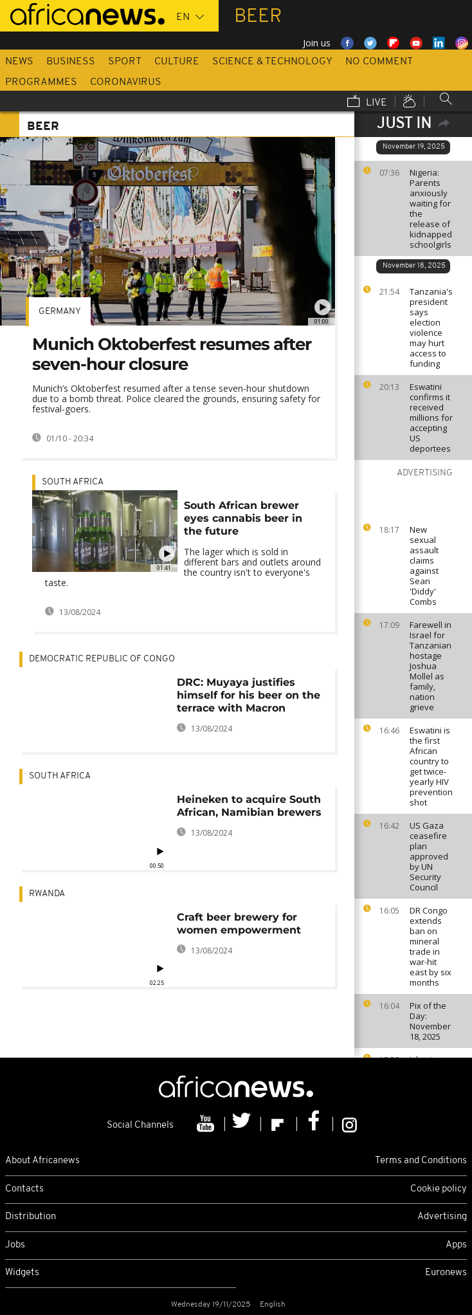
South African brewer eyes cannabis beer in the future (243, 518)
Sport (124, 62)
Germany (60, 312)
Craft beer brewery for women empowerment (239, 923)
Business (70, 62)
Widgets (22, 1273)
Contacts (24, 1189)
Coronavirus (125, 82)
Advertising (442, 1217)
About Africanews (42, 1161)
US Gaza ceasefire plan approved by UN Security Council (429, 856)
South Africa (73, 482)
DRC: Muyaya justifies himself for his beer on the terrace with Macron (248, 695)
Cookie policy (438, 1189)
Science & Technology (272, 62)
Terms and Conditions (421, 1161)
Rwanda (47, 894)
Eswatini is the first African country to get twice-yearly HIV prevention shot (431, 766)
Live (367, 102)
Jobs (15, 1245)
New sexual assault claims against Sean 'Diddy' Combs (424, 565)
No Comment (379, 62)
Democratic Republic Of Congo (102, 659)
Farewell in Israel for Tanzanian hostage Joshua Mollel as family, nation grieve (430, 666)
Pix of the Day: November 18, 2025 (430, 1021)
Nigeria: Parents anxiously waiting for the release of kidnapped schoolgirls (431, 208)
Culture (176, 62)
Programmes (41, 82)
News (19, 62)
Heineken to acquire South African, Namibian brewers (249, 805)
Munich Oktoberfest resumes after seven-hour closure (171, 354)
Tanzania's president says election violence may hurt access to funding (431, 327)
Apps (456, 1245)
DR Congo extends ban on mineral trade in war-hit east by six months (430, 946)
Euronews (446, 1273)
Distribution (30, 1217)
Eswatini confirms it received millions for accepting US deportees (431, 418)
